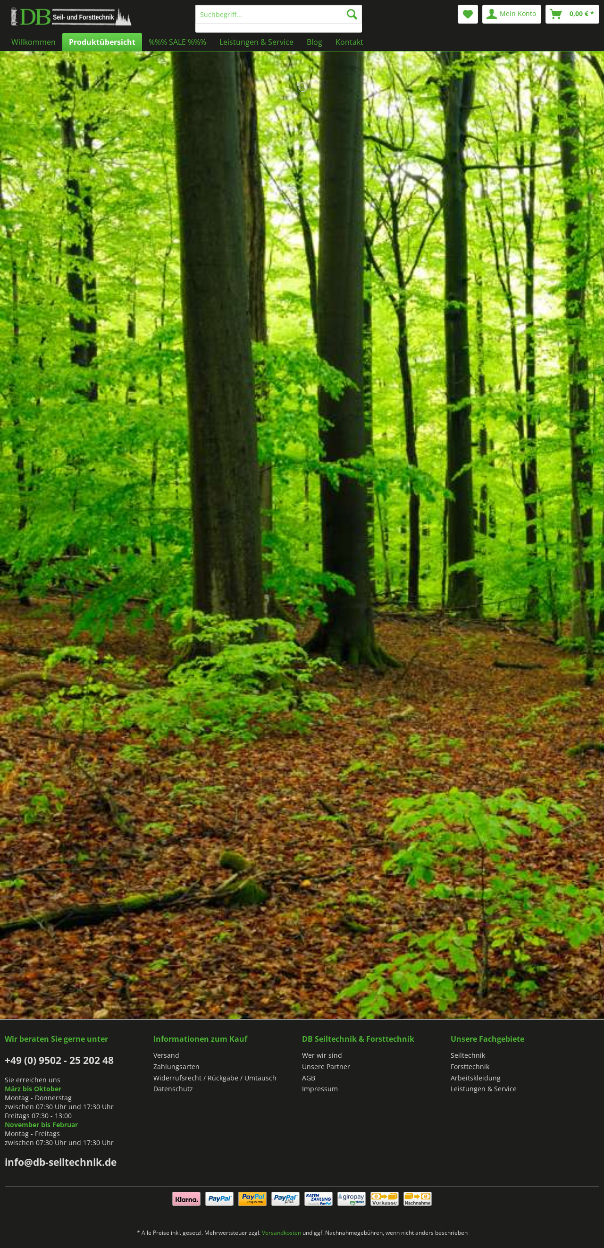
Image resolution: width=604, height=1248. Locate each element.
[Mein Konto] (511, 14)
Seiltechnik (468, 1055)
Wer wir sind (322, 1055)
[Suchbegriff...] (278, 14)
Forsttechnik (470, 1066)
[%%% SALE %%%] (177, 42)
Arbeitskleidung (476, 1077)
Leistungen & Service (484, 1088)
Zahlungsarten (176, 1066)
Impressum (320, 1088)
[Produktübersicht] (102, 42)
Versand (166, 1055)
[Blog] (314, 42)
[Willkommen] (33, 42)
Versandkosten (281, 1233)
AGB (308, 1077)
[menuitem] (278, 19)
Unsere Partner (326, 1066)
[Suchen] (352, 14)
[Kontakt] (349, 42)
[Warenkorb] (572, 14)
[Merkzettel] (468, 14)
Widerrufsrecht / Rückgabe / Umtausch (215, 1077)
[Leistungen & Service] (256, 42)
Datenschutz (173, 1088)
